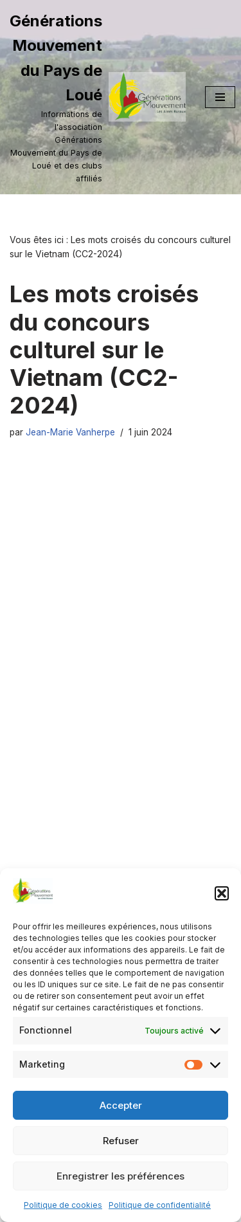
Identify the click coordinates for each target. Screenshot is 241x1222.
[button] (221, 893)
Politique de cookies (63, 1205)
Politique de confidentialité (160, 1205)
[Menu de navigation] (220, 97)
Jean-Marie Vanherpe (70, 432)
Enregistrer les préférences (120, 1176)
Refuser (121, 1141)
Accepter (121, 1105)
